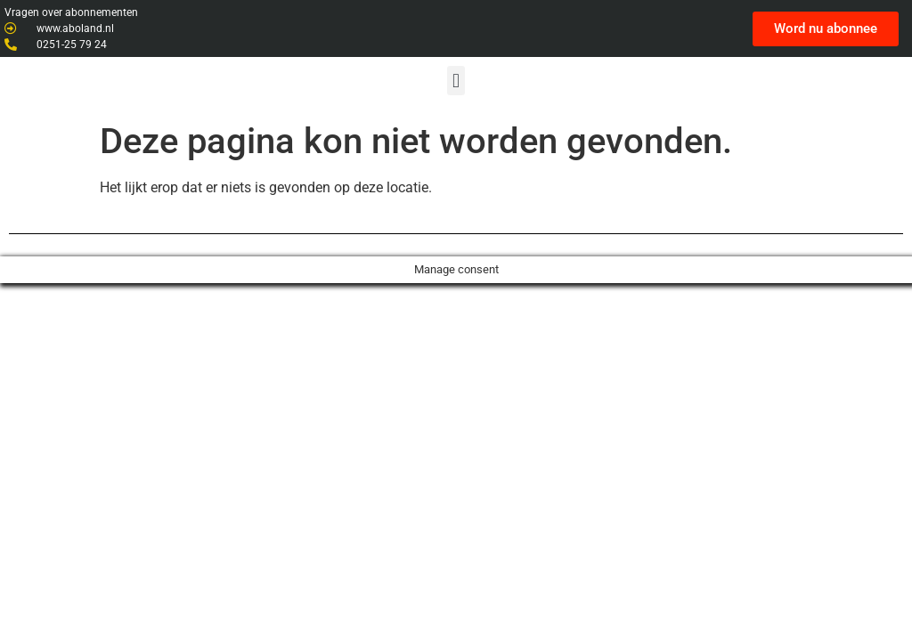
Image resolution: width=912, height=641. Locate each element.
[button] (455, 80)
